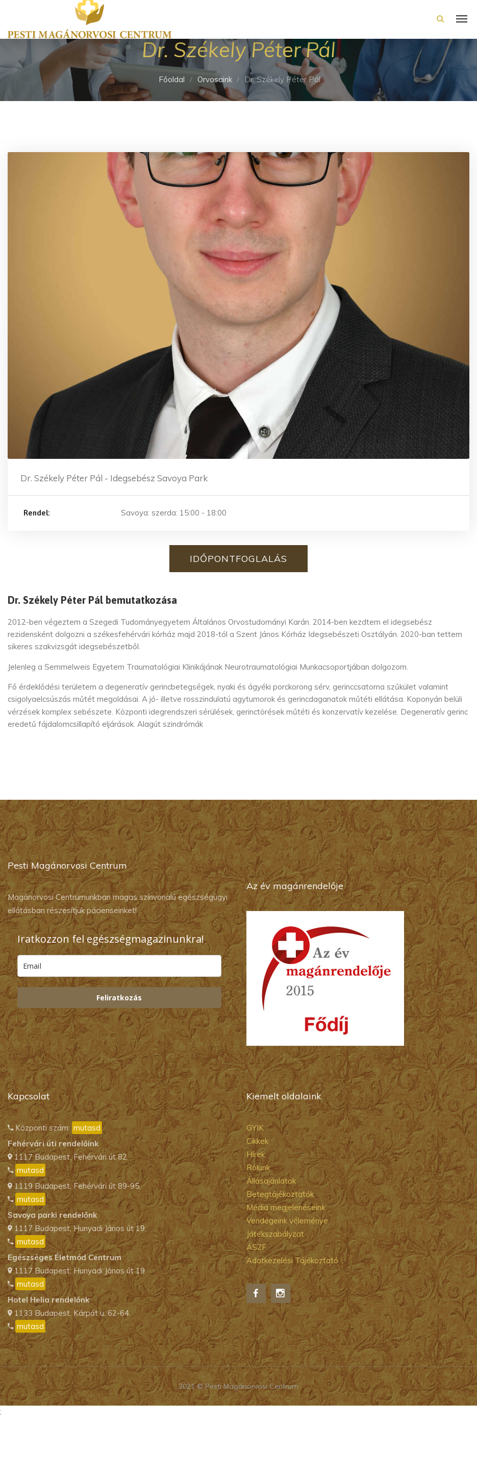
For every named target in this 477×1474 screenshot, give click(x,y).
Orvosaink (214, 79)
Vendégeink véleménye (287, 1220)
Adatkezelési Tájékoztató (292, 1260)
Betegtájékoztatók (280, 1194)
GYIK (255, 1128)
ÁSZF (256, 1247)
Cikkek (257, 1141)
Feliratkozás (119, 997)
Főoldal (172, 79)
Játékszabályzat (275, 1234)
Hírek (255, 1154)
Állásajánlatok (271, 1181)
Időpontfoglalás (238, 558)
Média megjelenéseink (285, 1207)
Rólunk (258, 1167)
